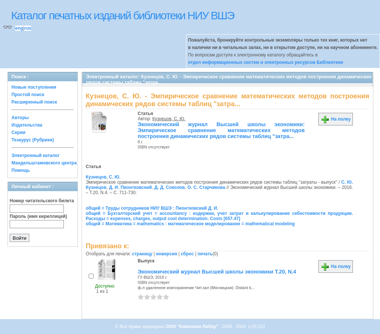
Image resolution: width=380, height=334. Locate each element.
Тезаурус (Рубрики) (33, 140)
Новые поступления (34, 87)
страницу (142, 253)
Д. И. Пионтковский (130, 187)
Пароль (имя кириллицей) (38, 216)
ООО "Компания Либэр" (192, 326)
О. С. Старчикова (206, 187)
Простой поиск (28, 94)
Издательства (27, 125)
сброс (187, 253)
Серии (18, 132)
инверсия (166, 253)
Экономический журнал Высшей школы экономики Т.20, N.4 (217, 272)
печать (205, 253)
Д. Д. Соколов (169, 187)
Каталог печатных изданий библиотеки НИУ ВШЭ (122, 15)
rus (27, 28)
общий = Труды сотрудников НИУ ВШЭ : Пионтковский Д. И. (152, 208)
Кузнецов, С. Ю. (169, 118)
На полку (336, 119)
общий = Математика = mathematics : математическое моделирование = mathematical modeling (190, 223)
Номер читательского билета (42, 200)
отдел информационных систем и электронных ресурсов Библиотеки (265, 62)
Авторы (20, 117)
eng (19, 28)
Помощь (21, 170)
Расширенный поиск (34, 102)
